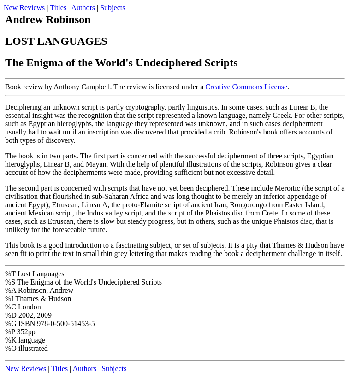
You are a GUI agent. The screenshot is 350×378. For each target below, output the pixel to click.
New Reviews (24, 8)
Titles (58, 8)
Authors (83, 8)
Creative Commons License (246, 87)
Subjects (112, 8)
